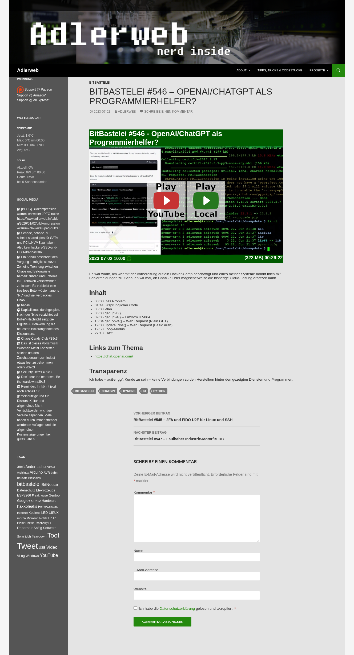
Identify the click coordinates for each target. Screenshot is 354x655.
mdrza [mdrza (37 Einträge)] (21, 518)
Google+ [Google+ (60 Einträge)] (23, 501)
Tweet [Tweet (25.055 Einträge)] (27, 546)
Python (159, 391)
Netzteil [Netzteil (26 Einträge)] (44, 518)
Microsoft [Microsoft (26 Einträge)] (32, 518)
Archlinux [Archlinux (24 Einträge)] (23, 472)
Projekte (317, 70)
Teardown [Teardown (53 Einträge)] (39, 536)
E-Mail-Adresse (146, 570)
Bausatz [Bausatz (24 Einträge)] (22, 477)
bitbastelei (84, 391)
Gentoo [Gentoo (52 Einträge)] (54, 495)
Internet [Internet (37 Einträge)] (22, 512)
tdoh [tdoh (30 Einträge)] (28, 536)
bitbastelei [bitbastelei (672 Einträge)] (29, 484)
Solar (21, 160)
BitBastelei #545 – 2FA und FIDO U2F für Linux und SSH (197, 416)
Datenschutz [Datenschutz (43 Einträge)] (26, 490)
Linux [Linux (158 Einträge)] (54, 512)
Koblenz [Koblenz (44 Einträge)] (34, 513)
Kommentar (144, 492)
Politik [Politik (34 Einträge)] (29, 522)
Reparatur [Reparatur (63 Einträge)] (25, 528)
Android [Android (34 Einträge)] (50, 467)
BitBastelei (99, 82)
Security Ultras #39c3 (34, 372)
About (241, 70)
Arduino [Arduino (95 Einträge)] (36, 472)
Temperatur (25, 128)
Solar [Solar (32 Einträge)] (20, 536)
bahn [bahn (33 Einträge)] (54, 472)
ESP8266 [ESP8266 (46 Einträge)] (24, 495)
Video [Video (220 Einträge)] (52, 547)
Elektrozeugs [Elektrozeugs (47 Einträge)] (45, 490)
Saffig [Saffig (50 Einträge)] (38, 528)
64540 (23, 305)
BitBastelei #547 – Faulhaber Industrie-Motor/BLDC (197, 435)
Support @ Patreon (34, 89)
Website (140, 589)
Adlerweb (28, 70)
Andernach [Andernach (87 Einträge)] (35, 467)
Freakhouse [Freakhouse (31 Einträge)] (40, 495)
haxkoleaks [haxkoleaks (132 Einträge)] (27, 506)
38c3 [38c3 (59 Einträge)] (21, 467)
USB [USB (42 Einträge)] (42, 548)
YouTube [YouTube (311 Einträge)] (49, 555)
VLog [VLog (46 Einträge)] (21, 556)
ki (144, 391)
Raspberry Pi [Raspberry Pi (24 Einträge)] (42, 522)
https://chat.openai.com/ (114, 356)
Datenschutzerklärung (178, 609)
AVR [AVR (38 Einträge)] (47, 472)
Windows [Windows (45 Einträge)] (32, 556)
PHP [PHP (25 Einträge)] (53, 518)
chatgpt (108, 391)
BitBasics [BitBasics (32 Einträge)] (34, 477)
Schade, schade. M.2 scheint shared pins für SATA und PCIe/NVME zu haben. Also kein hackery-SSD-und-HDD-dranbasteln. (37, 242)
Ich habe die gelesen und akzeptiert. (185, 608)
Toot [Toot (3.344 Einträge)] (53, 535)
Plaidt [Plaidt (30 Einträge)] (21, 522)
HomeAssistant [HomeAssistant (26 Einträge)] (48, 506)
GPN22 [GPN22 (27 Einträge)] (36, 500)
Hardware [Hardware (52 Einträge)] (49, 501)
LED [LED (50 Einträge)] (44, 513)
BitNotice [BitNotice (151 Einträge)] (49, 484)
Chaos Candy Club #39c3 (37, 338)
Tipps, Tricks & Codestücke (280, 70)
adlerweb (127, 111)
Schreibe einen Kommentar (168, 111)
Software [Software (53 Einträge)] (49, 528)
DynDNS (129, 391)
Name (138, 551)
